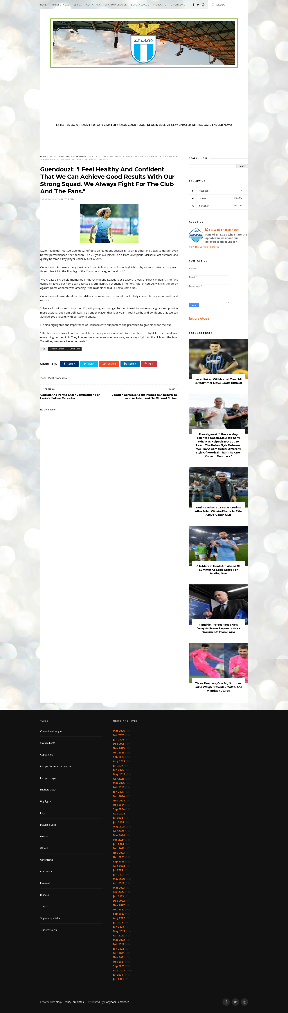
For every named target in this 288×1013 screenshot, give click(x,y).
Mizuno (44, 836)
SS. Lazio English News (224, 229)
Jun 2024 (118, 822)
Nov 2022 (119, 905)
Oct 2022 (118, 909)
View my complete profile (204, 246)
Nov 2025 (119, 748)
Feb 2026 (118, 735)
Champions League (116, 4)
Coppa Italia (93, 4)
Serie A (78, 4)
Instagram (215, 205)
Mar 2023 (119, 887)
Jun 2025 (118, 770)
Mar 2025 (119, 783)
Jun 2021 (118, 979)
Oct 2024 (118, 804)
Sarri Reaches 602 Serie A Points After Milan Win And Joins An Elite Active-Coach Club (218, 511)
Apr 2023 (118, 883)
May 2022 (119, 931)
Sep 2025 (118, 757)
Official (44, 848)
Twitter (215, 198)
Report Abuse (199, 318)
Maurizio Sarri (48, 824)
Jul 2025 (118, 765)
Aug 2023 (119, 866)
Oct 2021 (118, 961)
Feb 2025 (118, 787)
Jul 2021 (118, 975)
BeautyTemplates (73, 1002)
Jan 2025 (118, 791)
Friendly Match (48, 789)
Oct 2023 (118, 857)
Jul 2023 (118, 870)
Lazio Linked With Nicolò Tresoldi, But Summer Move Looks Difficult (218, 381)
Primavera (46, 871)
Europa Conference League (55, 766)
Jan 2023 (118, 896)
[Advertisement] (144, 95)
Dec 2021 (119, 953)
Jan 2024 (118, 844)
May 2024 (119, 826)
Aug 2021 (119, 970)
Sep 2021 (118, 966)
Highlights (159, 4)
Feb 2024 (118, 839)
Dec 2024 (119, 796)
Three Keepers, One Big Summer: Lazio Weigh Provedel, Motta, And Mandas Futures (218, 686)
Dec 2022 (119, 900)
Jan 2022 (118, 948)
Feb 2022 (118, 944)
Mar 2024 (119, 835)
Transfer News (60, 4)
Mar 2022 (119, 940)
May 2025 (119, 774)
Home (43, 4)
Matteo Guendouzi (59, 156)
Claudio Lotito (47, 743)
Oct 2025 (118, 752)
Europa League (140, 4)
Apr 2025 (118, 778)
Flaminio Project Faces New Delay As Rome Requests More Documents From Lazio (218, 628)
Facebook (215, 190)
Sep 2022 (118, 913)
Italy (42, 813)
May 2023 (119, 879)
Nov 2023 (119, 852)
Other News (178, 4)
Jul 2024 (118, 818)
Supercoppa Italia (50, 918)
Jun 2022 (118, 927)
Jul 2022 (118, 922)
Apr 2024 (118, 831)
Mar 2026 (119, 730)
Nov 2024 (119, 800)
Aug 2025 (119, 761)
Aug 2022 (119, 918)
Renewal (45, 883)
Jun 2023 (118, 874)
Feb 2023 (118, 892)
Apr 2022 (118, 935)
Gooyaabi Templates (116, 1002)
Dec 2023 (119, 848)
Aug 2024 (119, 813)
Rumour (44, 895)
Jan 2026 (118, 739)
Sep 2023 (118, 861)
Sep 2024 (118, 809)
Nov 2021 (119, 957)
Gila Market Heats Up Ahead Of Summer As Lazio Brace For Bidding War (218, 569)
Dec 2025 (119, 743)
